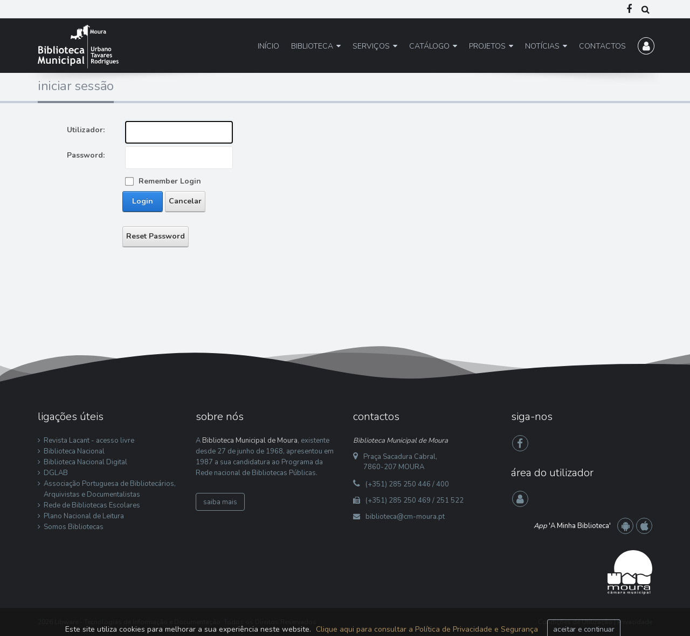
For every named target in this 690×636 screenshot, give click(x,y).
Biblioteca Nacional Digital (85, 462)
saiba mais (220, 502)
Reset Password (155, 236)
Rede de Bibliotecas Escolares (92, 505)
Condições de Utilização (575, 622)
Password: (86, 155)
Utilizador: (86, 130)
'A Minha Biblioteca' (572, 526)
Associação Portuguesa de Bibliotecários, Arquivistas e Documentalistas (110, 489)
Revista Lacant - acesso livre (89, 440)
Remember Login (170, 181)
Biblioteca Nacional (74, 451)
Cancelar (185, 201)
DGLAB (56, 473)
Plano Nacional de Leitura (84, 516)
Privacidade (634, 622)
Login (142, 201)
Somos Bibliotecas (74, 527)
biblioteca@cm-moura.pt (405, 517)
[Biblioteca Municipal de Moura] (78, 46)
